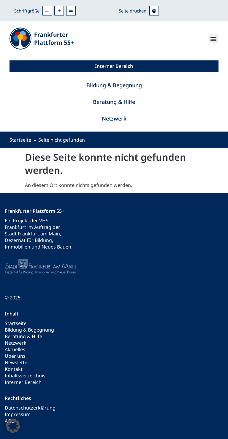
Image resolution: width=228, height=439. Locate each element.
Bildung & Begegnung (114, 85)
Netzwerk (114, 118)
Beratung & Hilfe (114, 101)
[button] (213, 38)
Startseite (20, 140)
